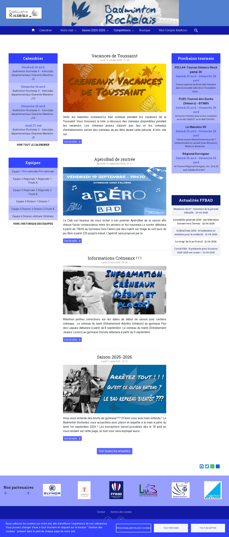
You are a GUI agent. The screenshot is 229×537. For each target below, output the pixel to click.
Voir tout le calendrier (33, 144)
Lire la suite (73, 142)
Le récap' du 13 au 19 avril (196, 249)
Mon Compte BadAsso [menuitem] (173, 30)
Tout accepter (207, 528)
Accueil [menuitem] (33, 29)
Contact (101, 512)
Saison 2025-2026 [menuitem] (93, 32)
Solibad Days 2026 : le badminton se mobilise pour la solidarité (195, 240)
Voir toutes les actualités (114, 459)
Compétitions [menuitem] (122, 32)
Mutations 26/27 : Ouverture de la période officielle (196, 219)
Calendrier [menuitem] (45, 30)
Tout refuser (171, 528)
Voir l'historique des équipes (33, 232)
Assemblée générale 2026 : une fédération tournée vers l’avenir (196, 229)
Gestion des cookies (121, 512)
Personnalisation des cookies (133, 528)
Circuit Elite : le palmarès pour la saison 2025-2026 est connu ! (196, 258)
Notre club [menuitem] (67, 32)
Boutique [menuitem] (144, 30)
